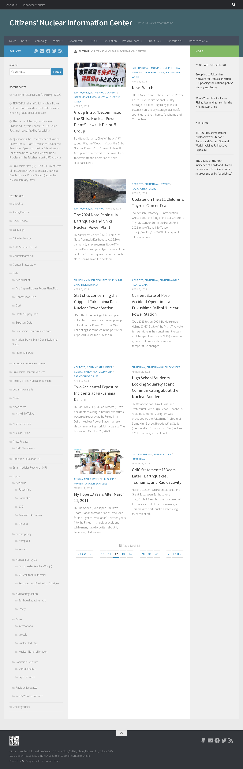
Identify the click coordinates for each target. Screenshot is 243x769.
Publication (110, 41)
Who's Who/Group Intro (29, 696)
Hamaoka (24, 498)
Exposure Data (24, 322)
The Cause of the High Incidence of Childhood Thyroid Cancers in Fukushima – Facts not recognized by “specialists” (34, 125)
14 (130, 554)
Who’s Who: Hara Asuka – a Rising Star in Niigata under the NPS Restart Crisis (214, 102)
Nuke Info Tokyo (25, 413)
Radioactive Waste (26, 687)
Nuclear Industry (28, 643)
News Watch (142, 87)
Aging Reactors (21, 212)
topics (56, 41)
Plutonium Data (25, 352)
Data (24, 41)
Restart (23, 549)
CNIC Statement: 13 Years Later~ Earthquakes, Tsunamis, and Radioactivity (156, 476)
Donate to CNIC (198, 41)
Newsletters (76, 41)
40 (156, 554)
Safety (22, 609)
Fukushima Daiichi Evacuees (90, 280)
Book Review (20, 221)
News (12, 41)
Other (19, 619)
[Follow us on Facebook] (48, 51)
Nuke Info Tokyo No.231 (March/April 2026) (37, 94)
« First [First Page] (82, 554)
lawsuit (112, 92)
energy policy (162, 454)
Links (94, 41)
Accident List (23, 280)
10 (102, 554)
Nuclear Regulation (27, 594)
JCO (21, 506)
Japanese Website (34, 5)
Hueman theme (52, 761)
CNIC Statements (142, 454)
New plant (24, 540)
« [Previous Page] (90, 554)
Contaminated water (99, 367)
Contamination (83, 371)
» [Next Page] (169, 554)
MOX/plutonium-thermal (166, 68)
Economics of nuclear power (29, 363)
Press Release (131, 41)
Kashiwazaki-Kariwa (30, 515)
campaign (41, 41)
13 (123, 554)
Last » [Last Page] (177, 554)
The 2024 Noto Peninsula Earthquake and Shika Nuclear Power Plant (96, 221)
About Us (11, 5)
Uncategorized (21, 707)
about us (18, 203)
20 (142, 554)
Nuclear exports (22, 424)
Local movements (85, 97)
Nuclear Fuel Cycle (152, 72)
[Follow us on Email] (42, 51)
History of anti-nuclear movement (32, 381)
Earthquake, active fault (89, 92)
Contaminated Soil (23, 256)
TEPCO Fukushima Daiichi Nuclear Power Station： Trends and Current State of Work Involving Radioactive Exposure (34, 108)
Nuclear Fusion (21, 433)
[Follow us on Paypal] (36, 51)
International (140, 68)
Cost (18, 305)
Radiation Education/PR (26, 459)
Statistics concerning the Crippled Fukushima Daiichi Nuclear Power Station (98, 301)
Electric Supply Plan (27, 314)
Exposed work (103, 371)
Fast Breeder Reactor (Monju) (35, 566)
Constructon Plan (26, 297)
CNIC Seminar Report (25, 247)
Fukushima (151, 184)
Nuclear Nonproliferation (33, 651)
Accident (137, 184)
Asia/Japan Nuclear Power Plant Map (37, 288)
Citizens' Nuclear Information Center (70, 22)
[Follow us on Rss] (60, 51)
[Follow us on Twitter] (54, 51)
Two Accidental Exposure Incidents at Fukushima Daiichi (96, 393)
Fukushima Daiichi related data (33, 331)
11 (109, 554)
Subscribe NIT (175, 41)
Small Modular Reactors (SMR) (30, 467)
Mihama (23, 523)
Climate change (22, 238)
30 (149, 554)
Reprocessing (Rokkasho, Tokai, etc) (39, 583)
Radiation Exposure (144, 188)
